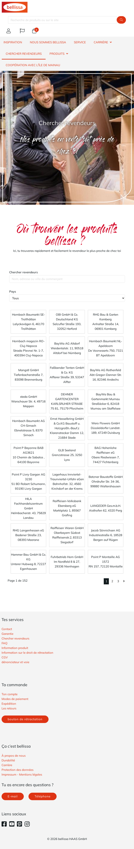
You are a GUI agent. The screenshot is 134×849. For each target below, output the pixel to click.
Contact (7, 629)
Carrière (7, 765)
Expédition (9, 703)
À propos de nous (14, 755)
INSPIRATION (13, 42)
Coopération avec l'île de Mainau (33, 65)
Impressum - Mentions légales (22, 774)
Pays (12, 291)
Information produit (15, 648)
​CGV (5, 657)
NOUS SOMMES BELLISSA (48, 42)
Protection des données (17, 770)
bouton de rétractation (25, 719)
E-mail (13, 796)
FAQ (4, 643)
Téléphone (42, 796)
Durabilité (8, 760)
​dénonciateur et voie (15, 662)
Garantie (7, 634)
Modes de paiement (15, 699)
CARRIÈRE (101, 42)
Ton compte (9, 694)
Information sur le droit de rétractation (27, 652)
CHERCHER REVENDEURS (24, 54)
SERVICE (80, 42)
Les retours (9, 708)
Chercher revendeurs (23, 272)
